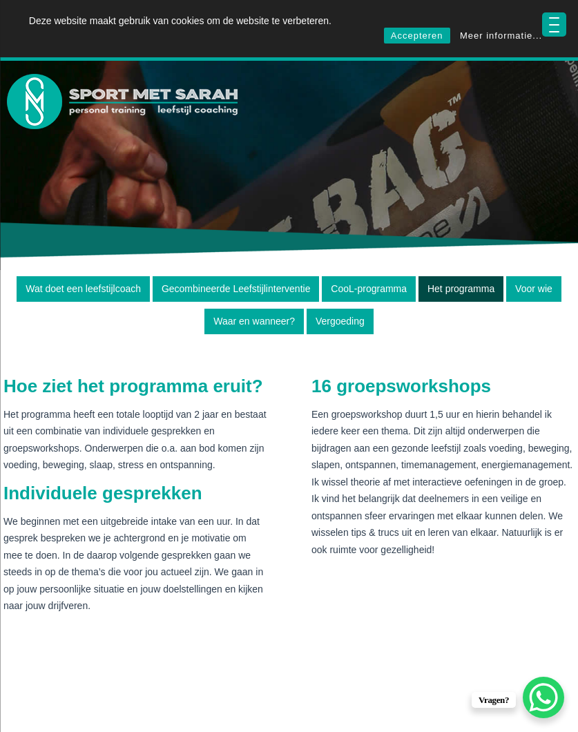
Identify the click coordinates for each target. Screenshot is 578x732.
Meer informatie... (501, 35)
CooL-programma (369, 288)
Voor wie (533, 288)
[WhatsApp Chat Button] (543, 697)
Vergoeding (340, 321)
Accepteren (417, 35)
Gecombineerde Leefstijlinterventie (236, 288)
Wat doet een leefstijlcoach (83, 288)
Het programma (460, 288)
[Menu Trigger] (554, 24)
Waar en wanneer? (254, 321)
